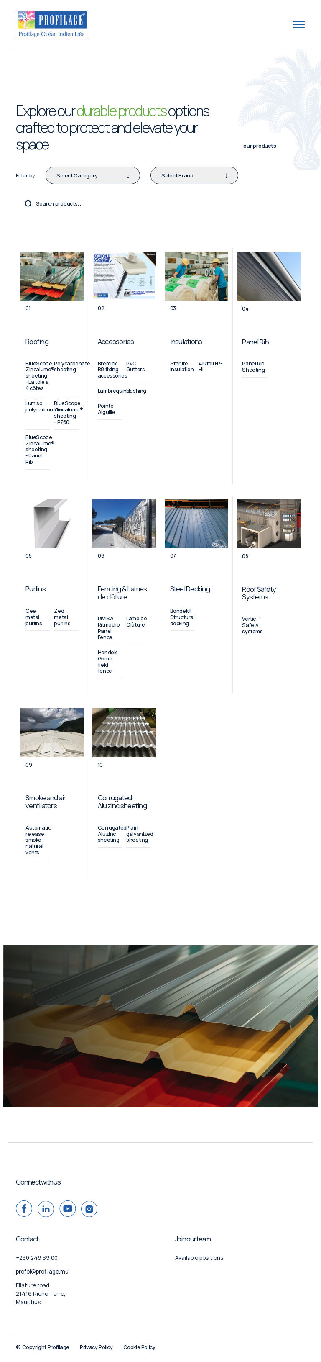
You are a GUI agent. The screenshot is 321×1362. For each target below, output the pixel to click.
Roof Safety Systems (259, 592)
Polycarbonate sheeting (72, 366)
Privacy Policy (96, 1347)
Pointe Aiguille (106, 409)
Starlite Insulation (182, 366)
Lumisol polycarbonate (43, 406)
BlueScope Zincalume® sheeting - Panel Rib (39, 449)
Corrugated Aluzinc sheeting (122, 801)
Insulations (186, 341)
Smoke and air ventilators (45, 801)
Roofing (36, 341)
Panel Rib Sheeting (253, 366)
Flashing (136, 390)
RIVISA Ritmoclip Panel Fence (109, 628)
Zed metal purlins (62, 617)
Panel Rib (255, 342)
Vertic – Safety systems (252, 625)
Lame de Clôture (136, 621)
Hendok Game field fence (107, 662)
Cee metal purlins (33, 617)
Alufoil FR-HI (210, 366)
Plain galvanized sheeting (139, 834)
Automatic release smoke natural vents (38, 840)
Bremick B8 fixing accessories (112, 370)
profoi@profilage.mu (42, 1271)
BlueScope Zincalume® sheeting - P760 (68, 413)
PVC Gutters (135, 366)
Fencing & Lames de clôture (122, 592)
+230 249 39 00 (37, 1258)
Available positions (199, 1258)
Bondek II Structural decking (182, 617)
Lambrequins (114, 390)
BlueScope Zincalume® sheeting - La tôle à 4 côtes (39, 376)
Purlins (35, 589)
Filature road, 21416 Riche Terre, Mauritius (41, 1294)
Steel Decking (190, 589)
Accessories (116, 341)
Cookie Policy (139, 1347)
